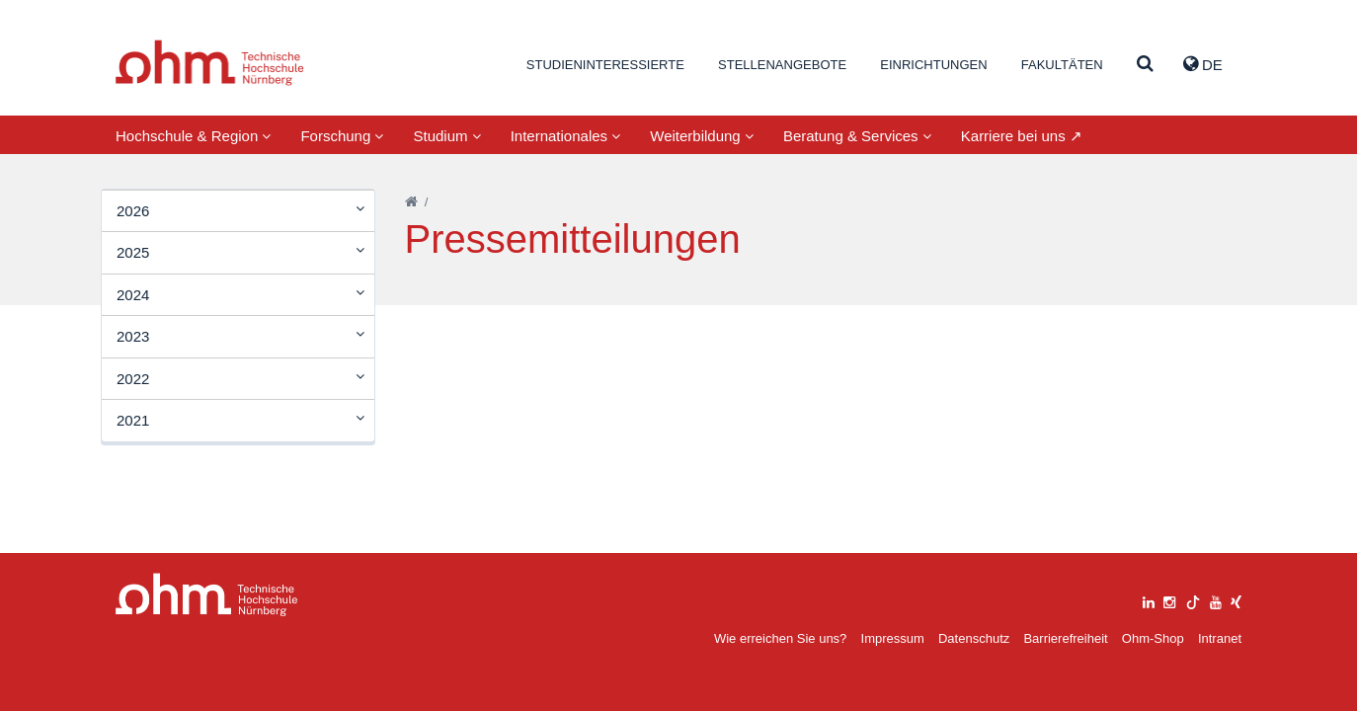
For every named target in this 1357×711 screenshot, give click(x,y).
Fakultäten (1062, 64)
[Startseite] (411, 202)
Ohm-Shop (1153, 638)
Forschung (341, 135)
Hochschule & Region (193, 135)
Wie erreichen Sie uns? (780, 638)
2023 (133, 336)
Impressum (892, 638)
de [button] (1203, 64)
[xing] (1236, 600)
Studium (446, 135)
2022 (133, 378)
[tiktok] (1193, 600)
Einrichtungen (933, 64)
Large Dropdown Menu (207, 595)
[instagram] (1169, 600)
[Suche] (1145, 64)
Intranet (1219, 638)
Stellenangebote (782, 64)
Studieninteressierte (605, 64)
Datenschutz (973, 638)
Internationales (566, 135)
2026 (133, 210)
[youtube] (1216, 600)
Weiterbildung (702, 135)
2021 (133, 420)
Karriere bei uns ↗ (1021, 135)
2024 (133, 294)
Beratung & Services (857, 135)
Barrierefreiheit (1065, 638)
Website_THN (210, 63)
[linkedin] (1149, 600)
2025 (133, 252)
